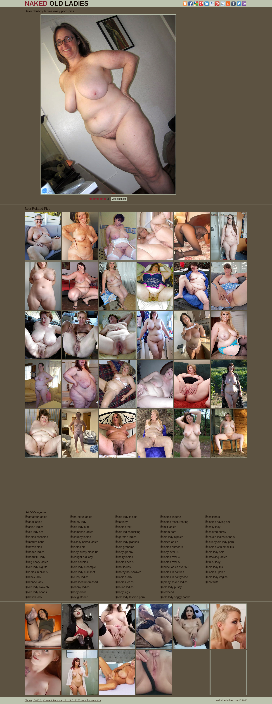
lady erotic (78, 592)
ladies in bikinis (36, 572)
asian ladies (34, 526)
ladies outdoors (171, 547)
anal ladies (33, 521)
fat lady (121, 521)
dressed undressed (84, 582)
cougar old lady (81, 557)
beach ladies (34, 552)
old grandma (124, 547)
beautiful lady (35, 557)
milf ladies (168, 526)
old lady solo (214, 552)
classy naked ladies (84, 541)
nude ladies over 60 (174, 567)
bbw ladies (33, 547)
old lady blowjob (37, 587)
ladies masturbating (174, 521)
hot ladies (123, 567)
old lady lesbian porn (130, 597)
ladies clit (77, 547)
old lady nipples (171, 536)
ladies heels (124, 562)
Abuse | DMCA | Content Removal (44, 700)
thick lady (212, 562)
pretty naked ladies (174, 582)
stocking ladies (216, 557)
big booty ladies (36, 562)
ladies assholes (36, 536)
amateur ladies (36, 516)
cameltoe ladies (81, 531)
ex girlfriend (79, 597)
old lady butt (79, 526)
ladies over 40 (170, 557)
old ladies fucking (127, 531)
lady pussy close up (84, 552)
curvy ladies (79, 577)
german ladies (125, 536)
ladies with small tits (219, 547)
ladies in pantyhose (174, 577)
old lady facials (126, 516)
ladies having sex (217, 521)
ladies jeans (124, 582)
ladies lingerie (170, 516)
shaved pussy (215, 531)
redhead (167, 592)
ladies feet (123, 526)
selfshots (212, 516)
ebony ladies (79, 587)
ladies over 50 (170, 562)
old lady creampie (83, 567)
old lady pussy (171, 587)
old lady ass (34, 531)
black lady (33, 577)
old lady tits (214, 567)
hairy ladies (124, 557)
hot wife (211, 582)
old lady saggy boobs (175, 597)
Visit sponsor (119, 198)
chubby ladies (80, 536)
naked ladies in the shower (223, 536)
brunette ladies (81, 516)
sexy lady (212, 526)
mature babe (34, 541)
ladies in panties (172, 572)
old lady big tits (36, 567)
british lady (33, 597)
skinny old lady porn (219, 541)
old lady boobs (36, 592)
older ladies (169, 541)
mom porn (168, 531)
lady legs (122, 592)
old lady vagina (216, 577)
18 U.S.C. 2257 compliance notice (82, 700)
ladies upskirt (215, 572)
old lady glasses (127, 541)
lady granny (124, 552)
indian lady (123, 577)
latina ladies (124, 587)
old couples (79, 562)
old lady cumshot (82, 572)
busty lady (78, 521)
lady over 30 (169, 552)
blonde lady (34, 582)
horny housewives (128, 572)
